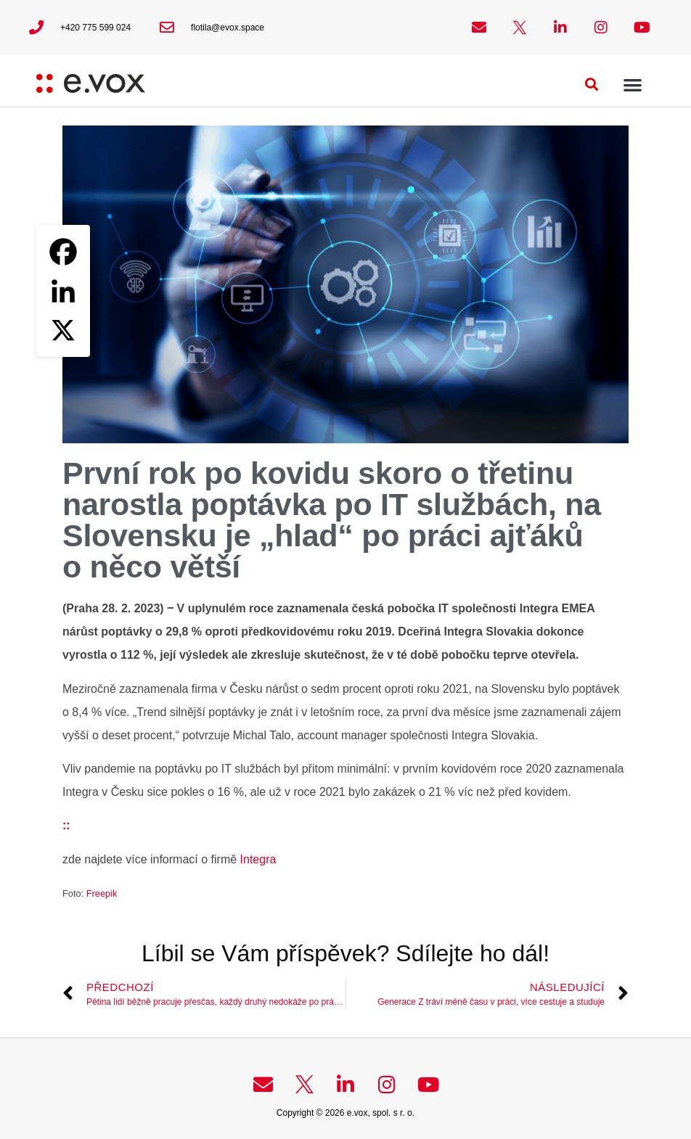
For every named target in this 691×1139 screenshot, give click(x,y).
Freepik (102, 893)
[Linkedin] (63, 291)
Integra (258, 859)
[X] (63, 330)
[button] (592, 84)
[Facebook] (63, 252)
